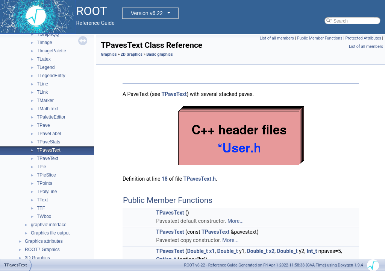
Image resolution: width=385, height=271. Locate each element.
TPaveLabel (49, 133)
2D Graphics (131, 54)
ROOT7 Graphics (42, 249)
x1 (212, 251)
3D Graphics (37, 257)
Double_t (197, 251)
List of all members (277, 38)
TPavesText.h (199, 179)
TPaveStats (48, 142)
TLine (42, 84)
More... (235, 221)
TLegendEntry (51, 75)
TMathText (47, 108)
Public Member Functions (320, 38)
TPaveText (47, 158)
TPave (43, 125)
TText (42, 199)
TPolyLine (47, 191)
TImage (44, 42)
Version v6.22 (147, 13)
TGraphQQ (48, 34)
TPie (41, 166)
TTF (41, 208)
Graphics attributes (44, 241)
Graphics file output (50, 233)
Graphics (109, 54)
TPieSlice (46, 175)
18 (165, 179)
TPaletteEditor (51, 117)
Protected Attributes (363, 38)
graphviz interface (49, 224)
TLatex (44, 59)
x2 (271, 251)
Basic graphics (159, 54)
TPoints (44, 183)
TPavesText (49, 150)
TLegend (46, 67)
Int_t (312, 251)
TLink (42, 92)
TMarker (45, 100)
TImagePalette (51, 50)
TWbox (44, 216)
